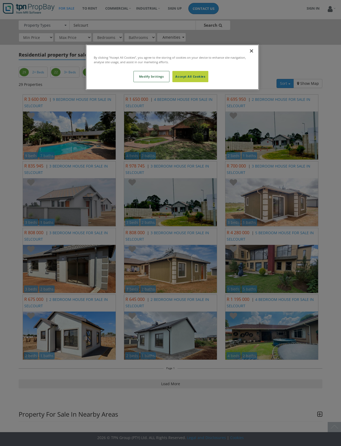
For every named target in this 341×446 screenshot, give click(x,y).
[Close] (251, 51)
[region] (172, 67)
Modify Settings (151, 76)
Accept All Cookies (190, 76)
